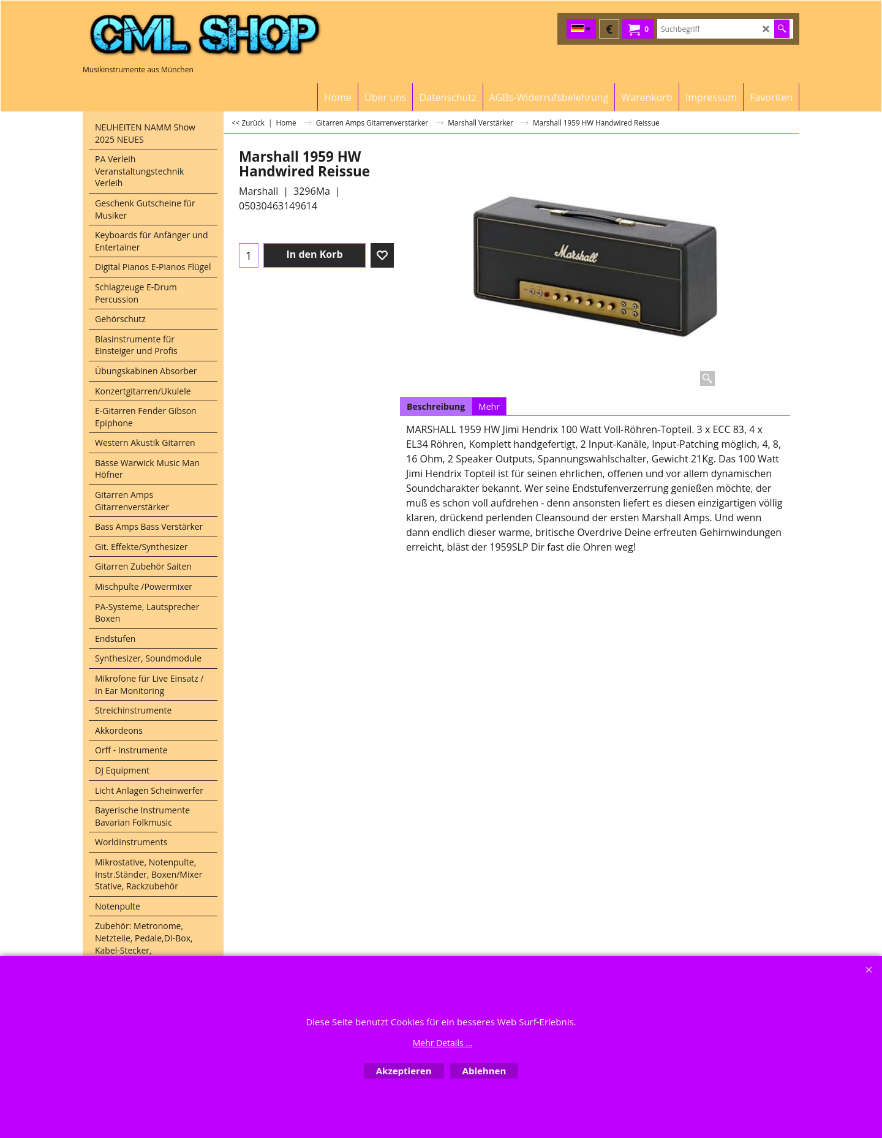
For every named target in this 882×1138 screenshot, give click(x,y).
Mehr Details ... (443, 1043)
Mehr (489, 406)
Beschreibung (436, 406)
